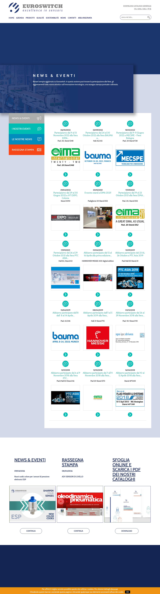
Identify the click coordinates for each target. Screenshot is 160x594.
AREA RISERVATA (85, 18)
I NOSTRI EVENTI (21, 128)
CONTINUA (31, 531)
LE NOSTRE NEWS (22, 139)
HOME (11, 18)
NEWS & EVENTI (21, 118)
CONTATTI (72, 18)
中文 (149, 9)
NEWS (63, 18)
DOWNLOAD (126, 531)
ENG (139, 9)
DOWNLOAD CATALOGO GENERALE (137, 6)
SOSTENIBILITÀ (52, 18)
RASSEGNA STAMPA (23, 149)
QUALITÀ (40, 18)
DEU (144, 9)
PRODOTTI (30, 18)
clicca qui (114, 589)
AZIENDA (20, 18)
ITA (135, 9)
